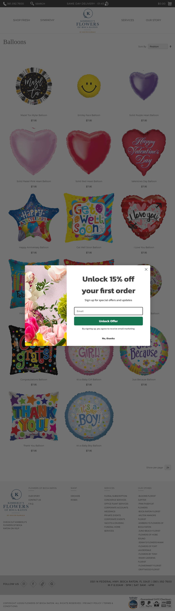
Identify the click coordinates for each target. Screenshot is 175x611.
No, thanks (108, 338)
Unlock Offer (108, 321)
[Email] (108, 311)
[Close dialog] (146, 269)
